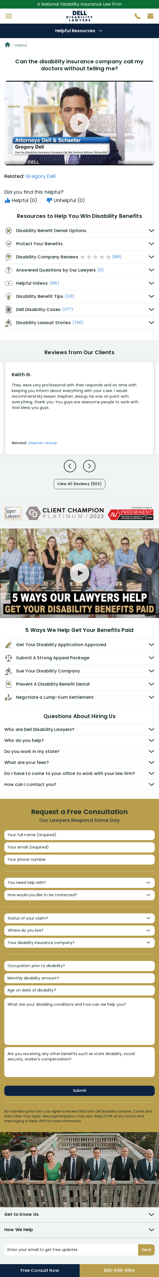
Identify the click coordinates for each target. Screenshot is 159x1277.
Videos (20, 45)
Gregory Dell (40, 176)
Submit (79, 1090)
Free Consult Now (40, 1270)
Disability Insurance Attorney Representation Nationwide (79, 16)
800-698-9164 (119, 1270)
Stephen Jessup (42, 442)
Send (146, 1249)
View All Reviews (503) (79, 483)
